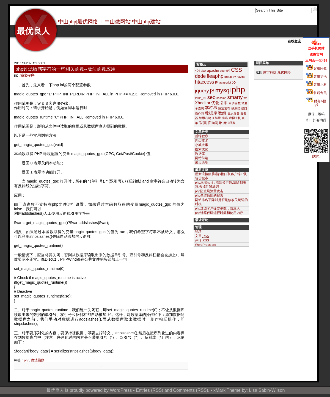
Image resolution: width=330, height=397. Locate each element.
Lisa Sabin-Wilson (267, 390)
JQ (234, 82)
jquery (202, 90)
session (221, 98)
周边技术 (201, 140)
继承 (218, 118)
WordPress (121, 390)
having (241, 76)
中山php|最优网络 (78, 21)
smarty (235, 97)
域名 (244, 103)
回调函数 (235, 103)
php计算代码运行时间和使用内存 (219, 212)
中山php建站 (146, 21)
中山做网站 (118, 21)
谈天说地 (201, 162)
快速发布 (224, 108)
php (26, 360)
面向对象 (215, 123)
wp (246, 98)
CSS (236, 70)
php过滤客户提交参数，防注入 (217, 208)
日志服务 (233, 113)
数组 (222, 113)
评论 (202, 240)
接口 (244, 108)
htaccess (204, 82)
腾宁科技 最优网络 (276, 72)
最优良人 (33, 30)
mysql (223, 90)
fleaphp (215, 76)
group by (230, 76)
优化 (215, 102)
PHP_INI (200, 98)
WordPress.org (205, 244)
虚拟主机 (235, 118)
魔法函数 (37, 360)
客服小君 (316, 84)
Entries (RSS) (149, 390)
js (212, 90)
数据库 (211, 113)
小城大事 (201, 145)
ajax (203, 70)
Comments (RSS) (190, 390)
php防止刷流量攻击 (209, 191)
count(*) (225, 70)
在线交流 (294, 41)
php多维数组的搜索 (209, 195)
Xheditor (202, 102)
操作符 (199, 113)
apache (213, 70)
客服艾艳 (316, 76)
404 (197, 70)
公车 (223, 103)
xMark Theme (227, 390)
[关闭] (316, 156)
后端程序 (27, 75)
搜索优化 (201, 149)
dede (200, 76)
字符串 (211, 108)
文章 (202, 236)
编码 (225, 118)
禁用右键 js (206, 118)
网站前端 (201, 158)
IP (216, 82)
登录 (198, 231)
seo (211, 97)
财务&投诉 (316, 103)
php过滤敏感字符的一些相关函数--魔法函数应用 (65, 69)
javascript (225, 82)
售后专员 (316, 93)
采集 (203, 122)
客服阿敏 (316, 68)
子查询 (199, 108)
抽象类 (235, 108)
